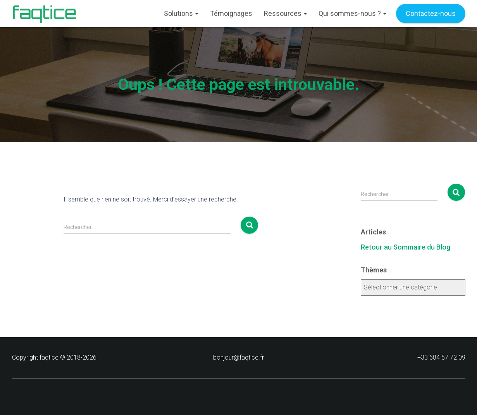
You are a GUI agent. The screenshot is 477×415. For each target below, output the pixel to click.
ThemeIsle (451, 397)
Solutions (181, 13)
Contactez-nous (431, 13)
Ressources (285, 13)
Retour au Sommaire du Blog (405, 247)
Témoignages (231, 13)
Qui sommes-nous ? (352, 13)
